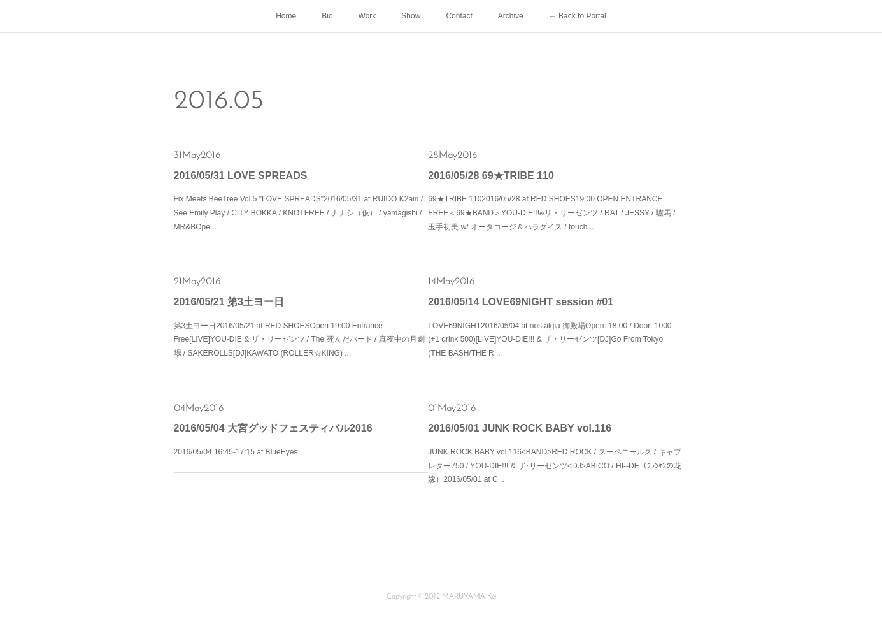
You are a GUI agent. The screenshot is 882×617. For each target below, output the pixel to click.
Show (410, 15)
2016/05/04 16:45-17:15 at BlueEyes (236, 451)
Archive (510, 15)
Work (367, 15)
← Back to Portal (577, 15)
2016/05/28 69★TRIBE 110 (490, 175)
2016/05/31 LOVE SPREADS (241, 175)
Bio (327, 15)
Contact (459, 15)
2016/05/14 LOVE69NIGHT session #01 (520, 301)
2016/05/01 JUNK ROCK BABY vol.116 (519, 428)
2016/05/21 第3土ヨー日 (229, 301)
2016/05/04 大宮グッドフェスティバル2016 (273, 428)
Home (286, 15)
